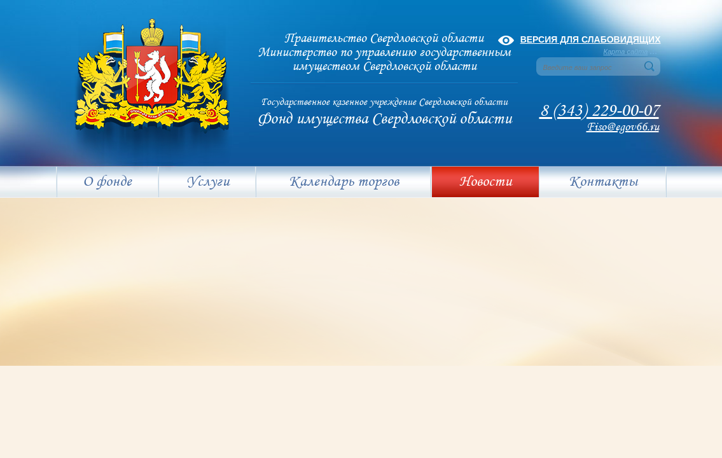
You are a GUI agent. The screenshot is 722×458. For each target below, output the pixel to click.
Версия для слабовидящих (590, 39)
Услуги (208, 182)
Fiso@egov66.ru (623, 127)
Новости (485, 182)
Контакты (603, 182)
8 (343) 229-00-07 (599, 111)
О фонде (107, 182)
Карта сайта (626, 51)
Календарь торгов (344, 182)
